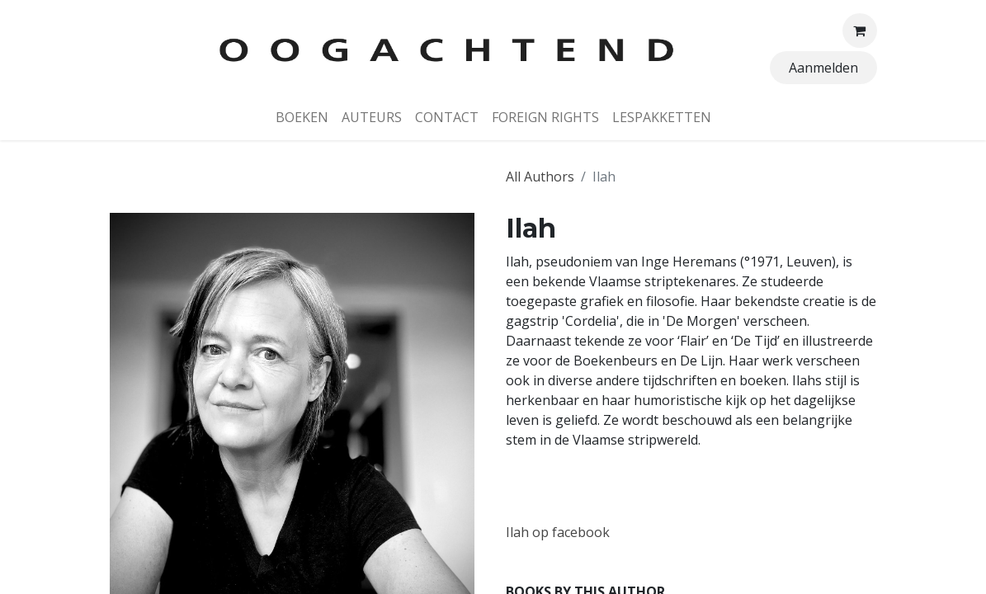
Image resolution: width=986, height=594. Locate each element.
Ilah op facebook (558, 532)
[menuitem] (302, 117)
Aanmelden (823, 68)
